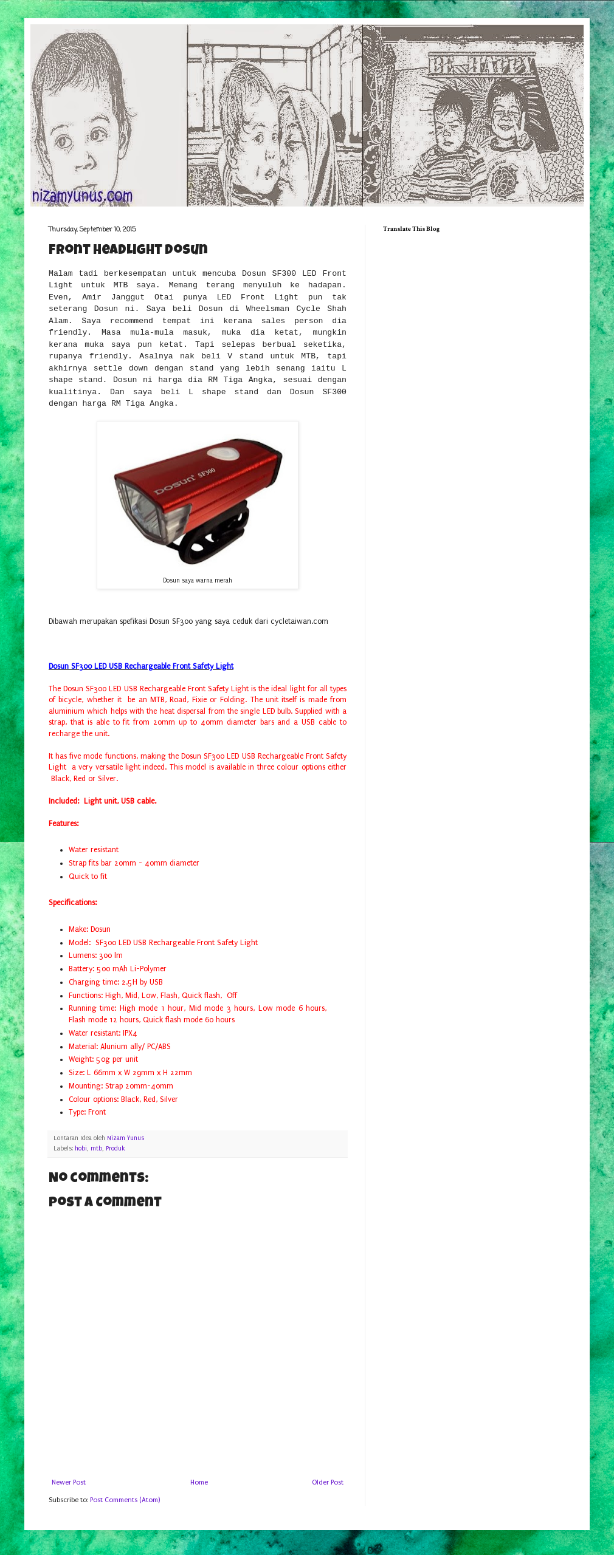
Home (199, 1482)
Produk (115, 1148)
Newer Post (69, 1482)
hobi (81, 1148)
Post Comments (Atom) (125, 1500)
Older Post (327, 1482)
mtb (96, 1148)
